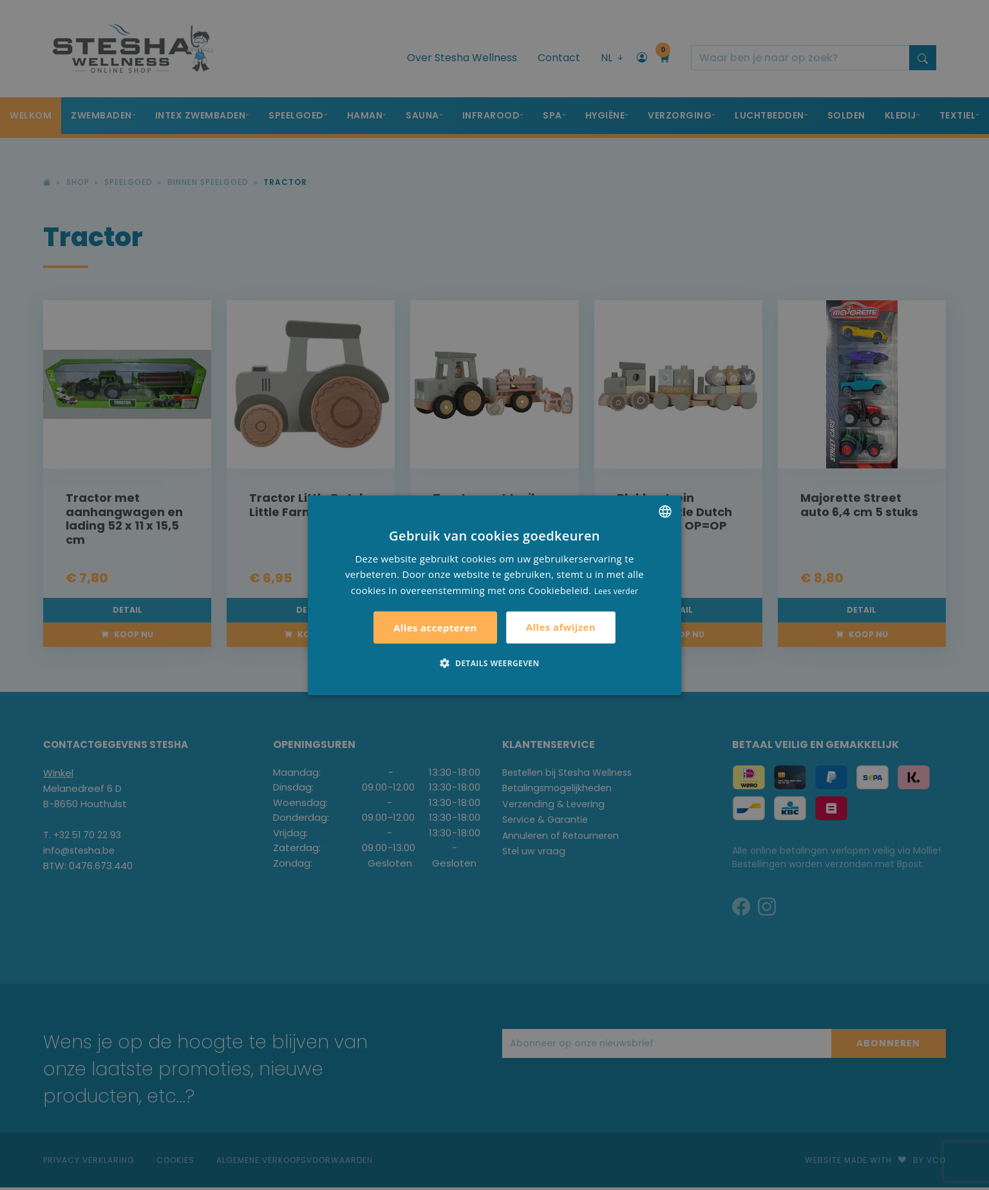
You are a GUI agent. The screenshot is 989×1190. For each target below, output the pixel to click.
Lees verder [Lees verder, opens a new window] (616, 591)
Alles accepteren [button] (435, 627)
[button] (494, 663)
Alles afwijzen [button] (561, 626)
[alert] (494, 595)
